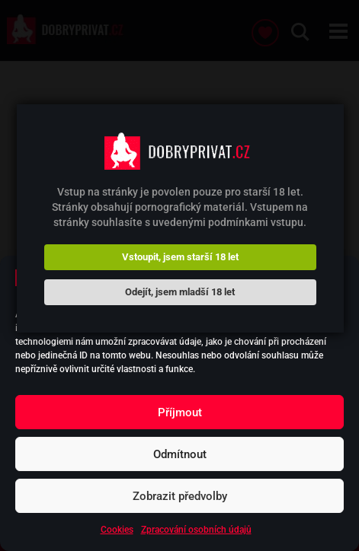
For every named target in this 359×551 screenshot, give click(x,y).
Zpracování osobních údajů (196, 529)
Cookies (117, 529)
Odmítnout (180, 454)
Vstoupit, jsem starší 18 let (180, 257)
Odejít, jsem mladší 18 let (180, 292)
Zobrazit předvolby (180, 496)
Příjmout (180, 412)
